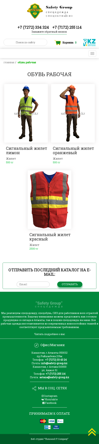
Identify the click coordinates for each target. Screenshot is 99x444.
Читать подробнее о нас (49, 334)
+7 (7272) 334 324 (33, 27)
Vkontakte (49, 399)
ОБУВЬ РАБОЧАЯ (27, 62)
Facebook (50, 403)
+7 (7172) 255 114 (67, 27)
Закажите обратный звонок (49, 31)
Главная (8, 62)
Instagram (50, 396)
